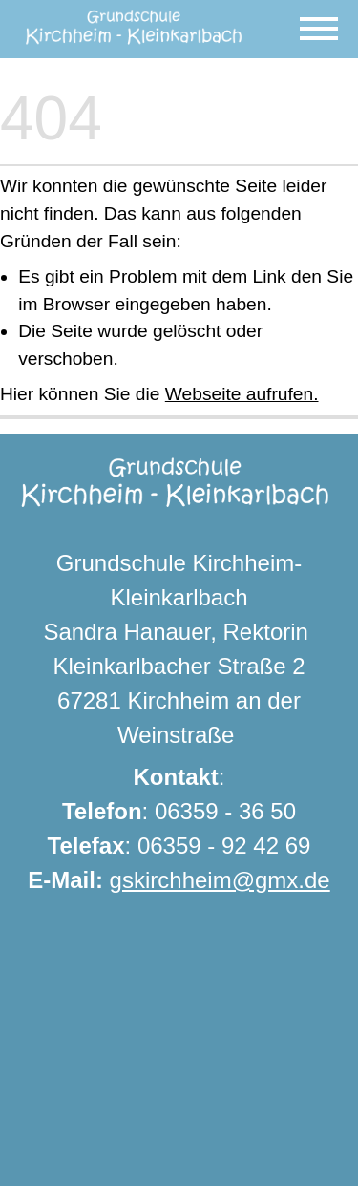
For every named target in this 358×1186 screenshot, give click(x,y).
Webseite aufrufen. (242, 394)
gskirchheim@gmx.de (220, 880)
